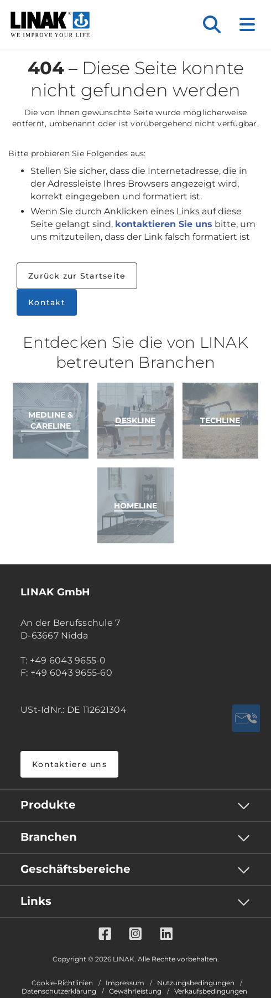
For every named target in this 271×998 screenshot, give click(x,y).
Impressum (125, 983)
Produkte (48, 804)
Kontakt (46, 302)
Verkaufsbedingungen (210, 991)
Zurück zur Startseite (77, 276)
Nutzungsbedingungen (195, 983)
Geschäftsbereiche (75, 869)
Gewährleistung (135, 991)
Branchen (48, 836)
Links (35, 901)
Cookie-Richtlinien (62, 983)
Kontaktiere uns (69, 764)
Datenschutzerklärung (59, 991)
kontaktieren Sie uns (163, 224)
